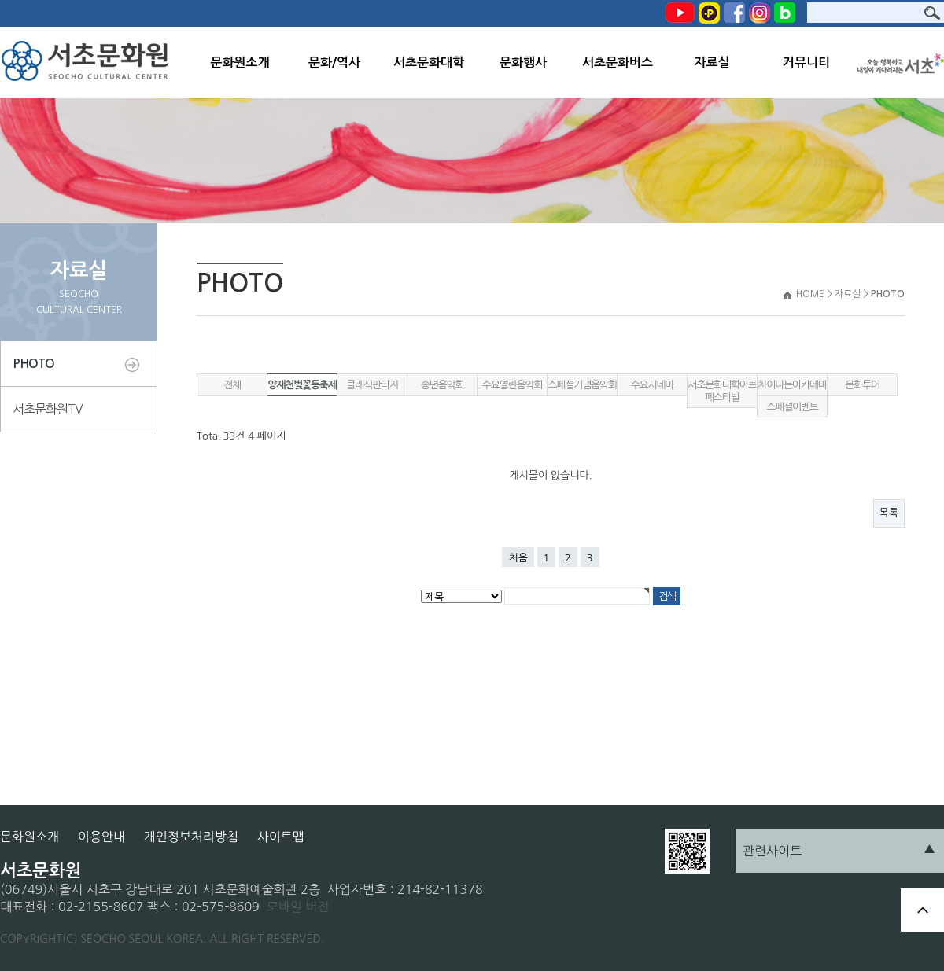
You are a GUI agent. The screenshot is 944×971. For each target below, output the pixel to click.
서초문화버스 (617, 62)
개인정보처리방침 (191, 836)
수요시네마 (652, 385)
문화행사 (523, 62)
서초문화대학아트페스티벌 (722, 391)
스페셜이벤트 (792, 407)
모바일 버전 (298, 906)
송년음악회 (442, 385)
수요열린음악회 (512, 385)
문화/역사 (334, 62)
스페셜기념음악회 (582, 385)
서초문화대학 (428, 62)
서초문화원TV (48, 409)
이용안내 (101, 836)
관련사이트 (772, 850)
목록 (888, 513)
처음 (517, 558)
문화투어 (862, 385)
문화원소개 (239, 62)
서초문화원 (88, 62)
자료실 (711, 62)
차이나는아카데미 (792, 385)
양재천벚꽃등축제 (301, 385)
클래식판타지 (372, 385)
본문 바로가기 (0, 0)
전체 (232, 385)
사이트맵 (280, 836)
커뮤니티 (806, 62)
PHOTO (33, 364)
